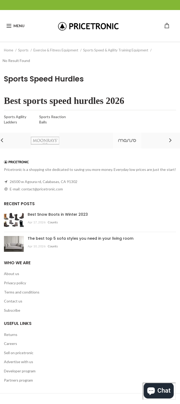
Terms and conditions (21, 292)
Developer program (20, 371)
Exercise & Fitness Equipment (56, 50)
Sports (23, 50)
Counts (53, 222)
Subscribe (12, 310)
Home (9, 50)
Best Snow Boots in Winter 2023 (58, 214)
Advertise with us (18, 361)
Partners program (18, 380)
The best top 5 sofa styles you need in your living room (80, 238)
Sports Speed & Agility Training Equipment (116, 50)
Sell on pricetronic (18, 352)
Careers (10, 343)
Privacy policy (15, 283)
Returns (10, 334)
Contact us (13, 301)
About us (11, 273)
